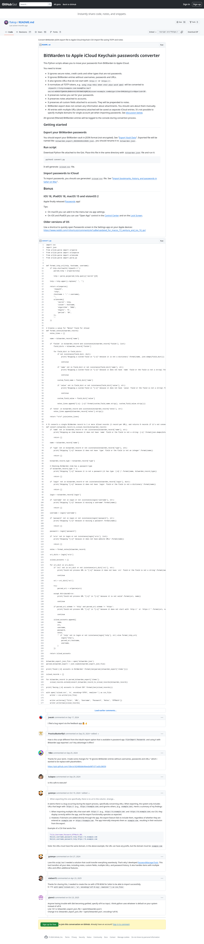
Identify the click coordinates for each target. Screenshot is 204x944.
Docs (106, 937)
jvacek (51, 717)
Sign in (186, 4)
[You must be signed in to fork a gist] (194, 22)
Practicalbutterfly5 (56, 733)
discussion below (134, 112)
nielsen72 (52, 878)
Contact (112, 937)
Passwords (70, 201)
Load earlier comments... (106, 710)
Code (9, 32)
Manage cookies (123, 937)
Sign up (197, 4)
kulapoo (51, 776)
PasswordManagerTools (148, 862)
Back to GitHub (69, 4)
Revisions (24, 32)
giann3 (51, 897)
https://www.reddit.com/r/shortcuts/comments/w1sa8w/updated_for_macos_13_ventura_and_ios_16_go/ (95, 230)
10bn (50, 753)
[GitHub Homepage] (46, 937)
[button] (182, 32)
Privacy (74, 937)
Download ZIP (193, 32)
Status (89, 937)
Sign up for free (49, 924)
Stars (41, 32)
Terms (67, 937)
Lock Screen (136, 215)
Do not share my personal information (146, 937)
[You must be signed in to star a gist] (181, 22)
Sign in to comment (121, 924)
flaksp (13, 22)
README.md (26, 22)
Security (82, 937)
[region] (102, 142)
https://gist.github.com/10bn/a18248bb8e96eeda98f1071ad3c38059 (77, 766)
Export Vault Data (127, 137)
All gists (57, 4)
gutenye (52, 793)
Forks (56, 32)
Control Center (112, 215)
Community (98, 937)
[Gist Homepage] (9, 4)
